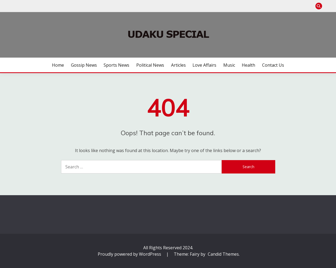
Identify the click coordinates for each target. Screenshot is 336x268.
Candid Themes (223, 254)
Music (229, 65)
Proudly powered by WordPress (130, 254)
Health (248, 65)
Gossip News (84, 65)
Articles (178, 65)
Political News (150, 65)
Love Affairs (204, 65)
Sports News (116, 65)
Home (58, 65)
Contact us (273, 65)
